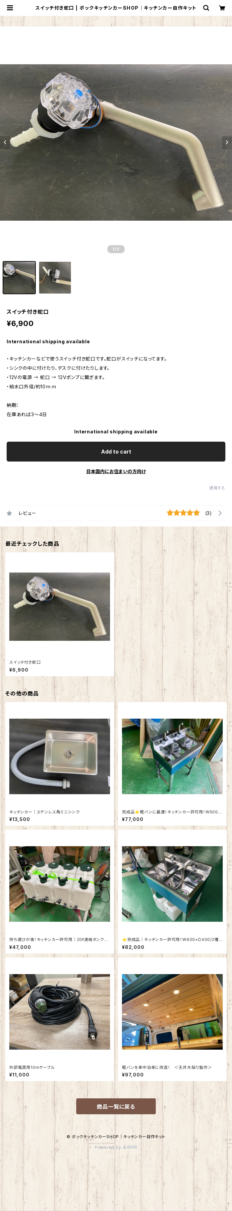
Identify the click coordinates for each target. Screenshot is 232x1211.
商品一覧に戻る (116, 1106)
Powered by (116, 1147)
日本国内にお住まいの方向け (116, 471)
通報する (217, 487)
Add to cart (116, 451)
